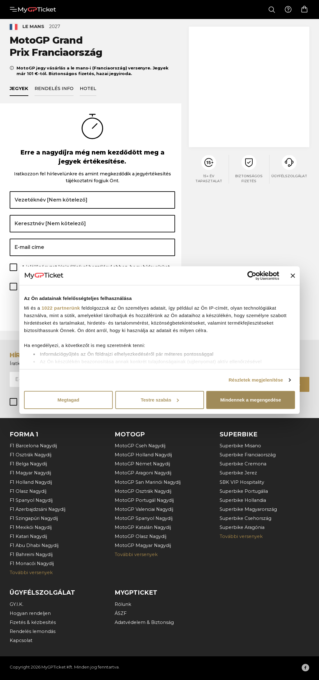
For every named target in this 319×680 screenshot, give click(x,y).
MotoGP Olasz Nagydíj (140, 536)
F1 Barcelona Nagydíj (33, 446)
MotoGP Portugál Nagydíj (144, 500)
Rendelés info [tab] (54, 92)
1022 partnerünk (61, 308)
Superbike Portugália (244, 491)
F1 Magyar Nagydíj (30, 473)
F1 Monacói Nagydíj (32, 564)
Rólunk (123, 604)
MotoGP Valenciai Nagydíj (144, 509)
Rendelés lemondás (32, 631)
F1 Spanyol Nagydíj (31, 500)
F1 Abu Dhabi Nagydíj (34, 546)
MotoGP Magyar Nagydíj (143, 546)
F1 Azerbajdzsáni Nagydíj (37, 509)
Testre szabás (160, 399)
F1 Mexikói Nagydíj (31, 527)
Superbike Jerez (238, 473)
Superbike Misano (240, 446)
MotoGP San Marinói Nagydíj (148, 482)
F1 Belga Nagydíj (28, 464)
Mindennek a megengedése (250, 399)
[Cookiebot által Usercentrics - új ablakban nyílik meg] (252, 275)
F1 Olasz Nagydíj (28, 491)
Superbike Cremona (243, 464)
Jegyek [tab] (19, 92)
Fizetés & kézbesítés (33, 622)
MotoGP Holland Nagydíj (143, 455)
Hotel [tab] (88, 92)
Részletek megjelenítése (256, 380)
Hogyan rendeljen (30, 613)
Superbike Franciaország (248, 455)
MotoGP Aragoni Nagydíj (143, 473)
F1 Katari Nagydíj (28, 536)
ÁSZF (120, 613)
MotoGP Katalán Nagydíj (143, 527)
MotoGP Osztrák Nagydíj (143, 491)
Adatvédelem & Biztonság (144, 622)
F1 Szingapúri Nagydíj (34, 518)
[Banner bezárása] (293, 275)
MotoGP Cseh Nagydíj (140, 446)
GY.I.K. (16, 604)
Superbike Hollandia (243, 500)
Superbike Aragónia (242, 527)
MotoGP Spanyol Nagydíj (144, 518)
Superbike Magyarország (248, 509)
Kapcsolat (21, 641)
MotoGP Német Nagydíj (142, 464)
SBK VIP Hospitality (242, 482)
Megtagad (68, 399)
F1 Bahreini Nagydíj (31, 555)
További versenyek (31, 573)
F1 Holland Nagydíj (31, 482)
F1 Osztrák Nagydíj (30, 455)
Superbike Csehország (245, 518)
